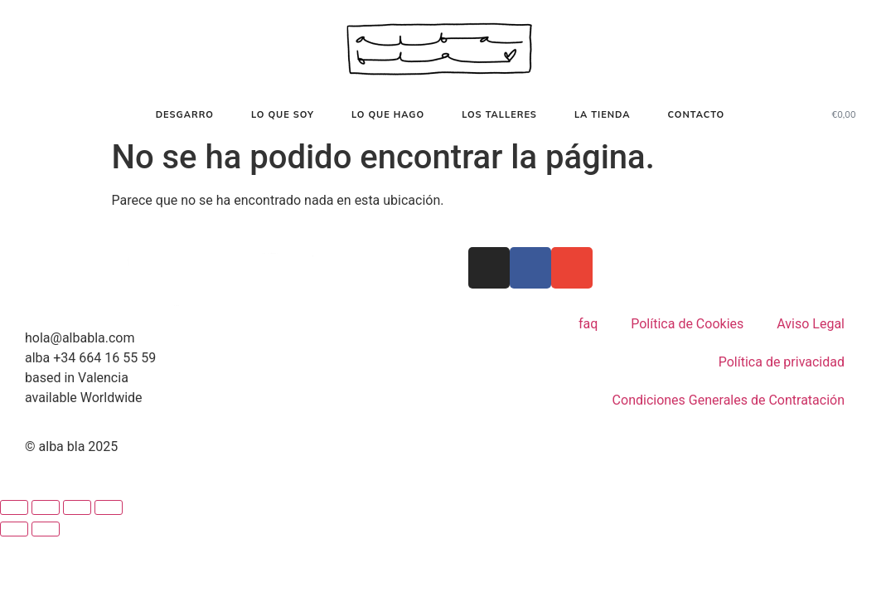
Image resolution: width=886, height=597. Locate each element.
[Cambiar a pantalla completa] (45, 507)
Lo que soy (282, 114)
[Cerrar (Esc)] (108, 507)
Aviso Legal (811, 324)
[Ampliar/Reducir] (14, 507)
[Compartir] (77, 507)
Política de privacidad (782, 362)
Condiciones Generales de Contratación (728, 400)
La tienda (602, 114)
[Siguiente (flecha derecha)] (45, 529)
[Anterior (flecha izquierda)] (14, 529)
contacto (695, 114)
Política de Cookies (687, 324)
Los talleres (499, 114)
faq (588, 324)
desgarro (185, 114)
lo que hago (387, 114)
